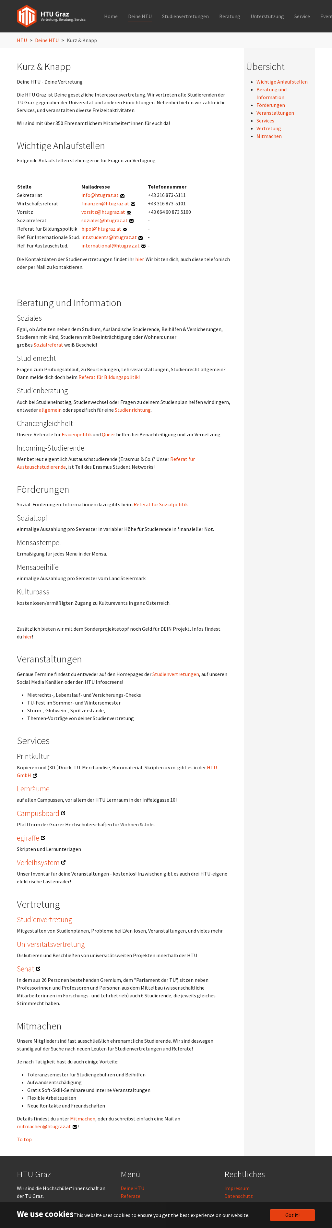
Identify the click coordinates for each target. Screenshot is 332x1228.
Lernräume (33, 788)
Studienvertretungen (175, 674)
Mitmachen (82, 1118)
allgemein (50, 410)
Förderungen (270, 105)
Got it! (292, 1215)
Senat (25, 968)
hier (139, 259)
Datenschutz (238, 1196)
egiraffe (28, 838)
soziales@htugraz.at (104, 220)
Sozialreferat (48, 344)
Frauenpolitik (77, 434)
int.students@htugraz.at (109, 237)
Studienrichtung (133, 410)
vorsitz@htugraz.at (103, 212)
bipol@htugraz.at (101, 228)
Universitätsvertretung (51, 944)
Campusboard (38, 813)
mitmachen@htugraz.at (44, 1126)
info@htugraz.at (100, 195)
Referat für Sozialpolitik (161, 504)
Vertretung (268, 128)
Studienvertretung (44, 919)
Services (265, 120)
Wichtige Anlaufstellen (282, 81)
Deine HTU (132, 1188)
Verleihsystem (38, 862)
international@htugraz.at (110, 245)
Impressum (237, 1188)
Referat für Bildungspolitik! (109, 377)
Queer (108, 434)
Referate (130, 1196)
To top (24, 1139)
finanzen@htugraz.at (105, 203)
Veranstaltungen (275, 112)
